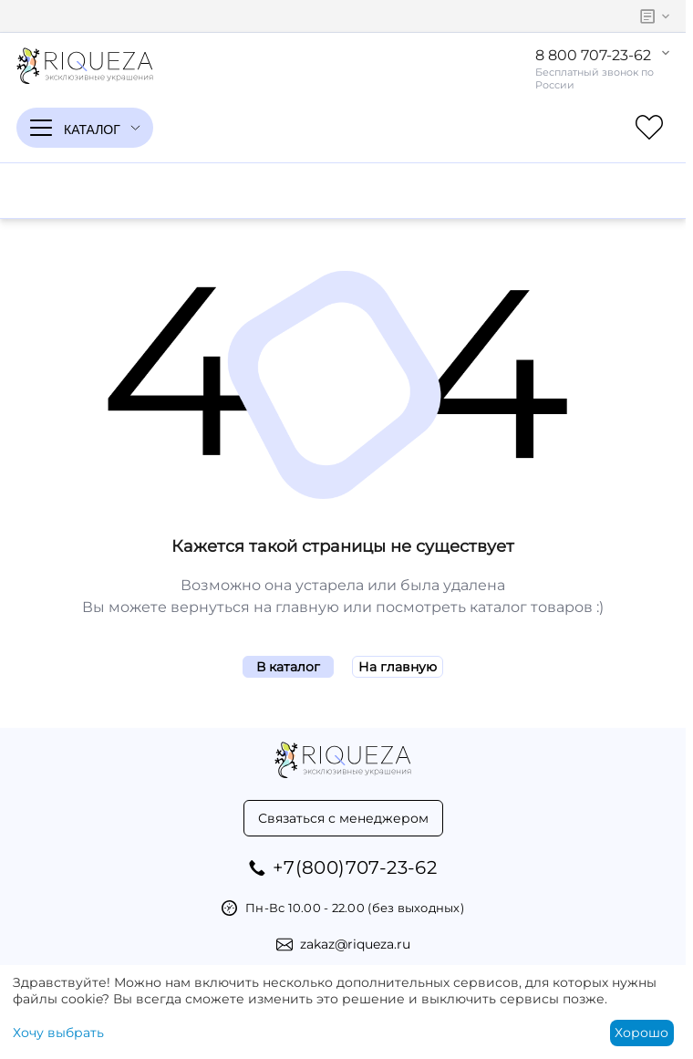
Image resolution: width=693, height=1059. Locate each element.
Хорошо (641, 1032)
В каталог (288, 667)
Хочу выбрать (58, 1032)
